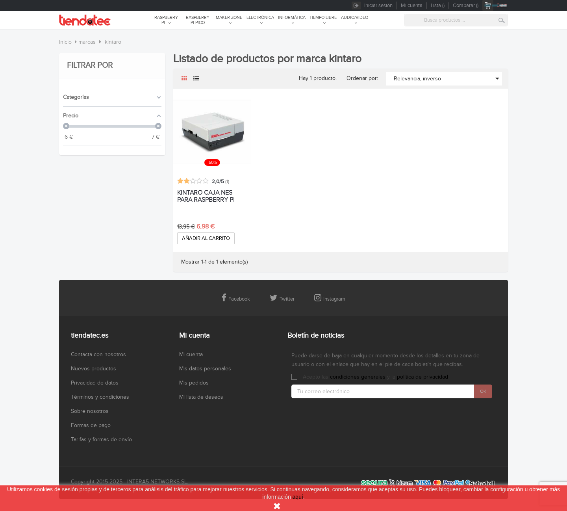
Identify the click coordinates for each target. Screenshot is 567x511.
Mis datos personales (205, 369)
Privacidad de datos (95, 383)
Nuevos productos (93, 369)
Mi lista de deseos (201, 397)
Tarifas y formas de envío (101, 440)
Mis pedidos (194, 383)
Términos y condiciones (100, 397)
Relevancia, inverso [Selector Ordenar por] (448, 78)
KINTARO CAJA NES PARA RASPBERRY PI (206, 197)
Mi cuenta (191, 354)
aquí (298, 497)
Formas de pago (91, 425)
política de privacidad (422, 377)
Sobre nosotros (90, 411)
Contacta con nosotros (98, 354)
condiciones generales (357, 377)
